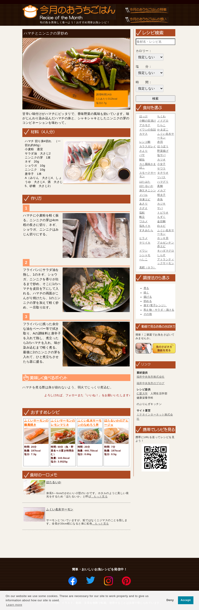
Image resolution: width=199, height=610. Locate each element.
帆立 (142, 217)
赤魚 (160, 199)
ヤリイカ (144, 242)
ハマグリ (162, 181)
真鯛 (160, 186)
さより (143, 151)
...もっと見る (99, 496)
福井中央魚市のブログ (151, 383)
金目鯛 (161, 221)
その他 (148, 314)
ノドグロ (162, 120)
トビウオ (162, 212)
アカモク (144, 125)
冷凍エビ (144, 199)
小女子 (161, 164)
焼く (146, 292)
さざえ (143, 208)
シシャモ (144, 255)
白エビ (161, 226)
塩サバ (161, 155)
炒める (148, 301)
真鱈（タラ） (147, 267)
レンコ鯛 (144, 142)
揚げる (148, 296)
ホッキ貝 (162, 238)
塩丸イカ (144, 226)
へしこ (143, 259)
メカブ (161, 190)
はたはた (144, 181)
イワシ (143, 250)
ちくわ (161, 116)
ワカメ (143, 221)
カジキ (161, 203)
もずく (161, 217)
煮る (146, 288)
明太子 (161, 195)
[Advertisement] (102, 544)
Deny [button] (170, 600)
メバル (143, 195)
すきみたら (146, 230)
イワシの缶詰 (147, 129)
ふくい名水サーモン (59, 509)
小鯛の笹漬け (147, 120)
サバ (160, 208)
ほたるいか (53, 482)
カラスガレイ (147, 146)
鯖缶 (142, 159)
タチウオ (162, 172)
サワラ (161, 168)
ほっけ (143, 116)
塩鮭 (142, 212)
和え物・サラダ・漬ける (159, 309)
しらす (161, 255)
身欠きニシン (147, 190)
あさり (143, 203)
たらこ (161, 125)
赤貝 (160, 142)
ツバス (161, 177)
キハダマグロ (165, 250)
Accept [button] (186, 600)
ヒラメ (143, 238)
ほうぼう (162, 146)
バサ (142, 155)
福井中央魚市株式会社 (151, 376)
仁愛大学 (142, 393)
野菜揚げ (162, 151)
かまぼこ (162, 129)
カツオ (161, 159)
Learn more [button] (14, 604)
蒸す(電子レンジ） (155, 305)
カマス (143, 134)
